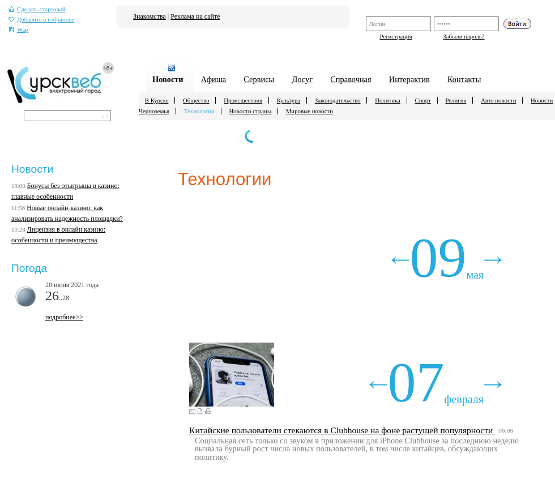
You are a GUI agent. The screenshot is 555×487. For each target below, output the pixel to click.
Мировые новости (309, 111)
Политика (387, 100)
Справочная (350, 79)
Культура (288, 100)
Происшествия (243, 100)
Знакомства (149, 16)
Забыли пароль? (463, 36)
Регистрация (395, 36)
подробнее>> (64, 317)
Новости (167, 79)
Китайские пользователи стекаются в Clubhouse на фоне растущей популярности (342, 430)
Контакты (464, 79)
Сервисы (259, 79)
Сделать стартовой (37, 9)
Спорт (422, 100)
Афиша (213, 79)
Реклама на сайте (195, 16)
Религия (455, 100)
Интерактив (409, 79)
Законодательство (338, 100)
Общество (196, 100)
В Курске (157, 100)
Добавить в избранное (41, 19)
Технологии (199, 111)
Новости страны (250, 111)
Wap (18, 30)
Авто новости (498, 100)
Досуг (302, 79)
